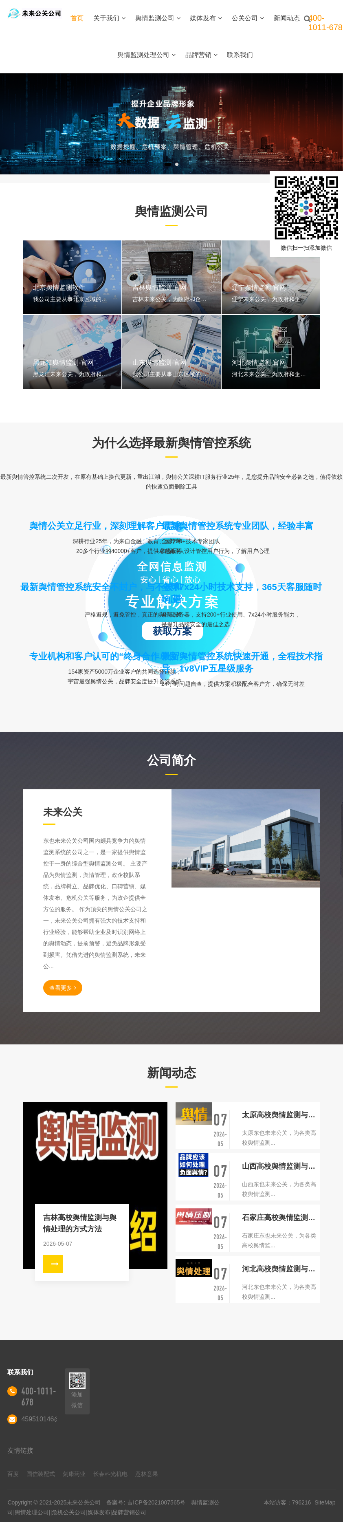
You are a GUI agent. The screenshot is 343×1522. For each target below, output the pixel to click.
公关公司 (248, 18)
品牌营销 (201, 54)
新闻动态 (287, 18)
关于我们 (109, 18)
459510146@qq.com (51, 1419)
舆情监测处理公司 (146, 54)
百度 (13, 1474)
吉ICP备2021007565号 (156, 1502)
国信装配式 (40, 1474)
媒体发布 (206, 18)
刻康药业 (74, 1474)
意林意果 (146, 1474)
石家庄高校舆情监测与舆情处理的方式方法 (281, 1218)
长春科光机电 (110, 1474)
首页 (77, 18)
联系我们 (240, 54)
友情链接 (20, 1450)
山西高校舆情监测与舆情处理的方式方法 (281, 1166)
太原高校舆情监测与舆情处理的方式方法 (281, 1115)
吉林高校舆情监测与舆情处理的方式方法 (80, 1223)
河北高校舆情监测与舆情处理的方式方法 (281, 1269)
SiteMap (324, 1502)
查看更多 (62, 988)
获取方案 (172, 631)
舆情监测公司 (157, 18)
